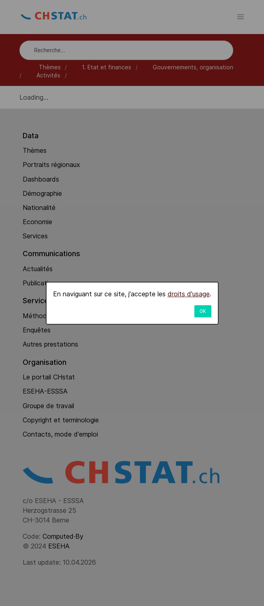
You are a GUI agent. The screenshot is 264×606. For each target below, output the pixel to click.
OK (203, 311)
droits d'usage (189, 294)
